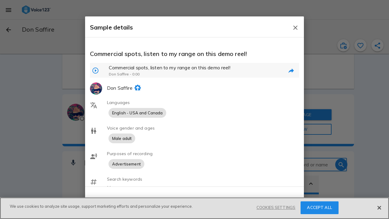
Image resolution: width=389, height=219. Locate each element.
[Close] (379, 207)
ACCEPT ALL (319, 207)
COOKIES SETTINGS (275, 207)
